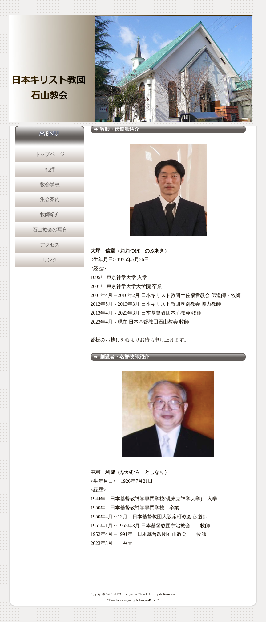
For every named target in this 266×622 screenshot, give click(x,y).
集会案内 (50, 199)
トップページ (50, 154)
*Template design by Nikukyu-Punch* (133, 600)
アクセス (50, 244)
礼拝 (50, 169)
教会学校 (50, 184)
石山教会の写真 (50, 229)
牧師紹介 (50, 214)
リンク (49, 259)
